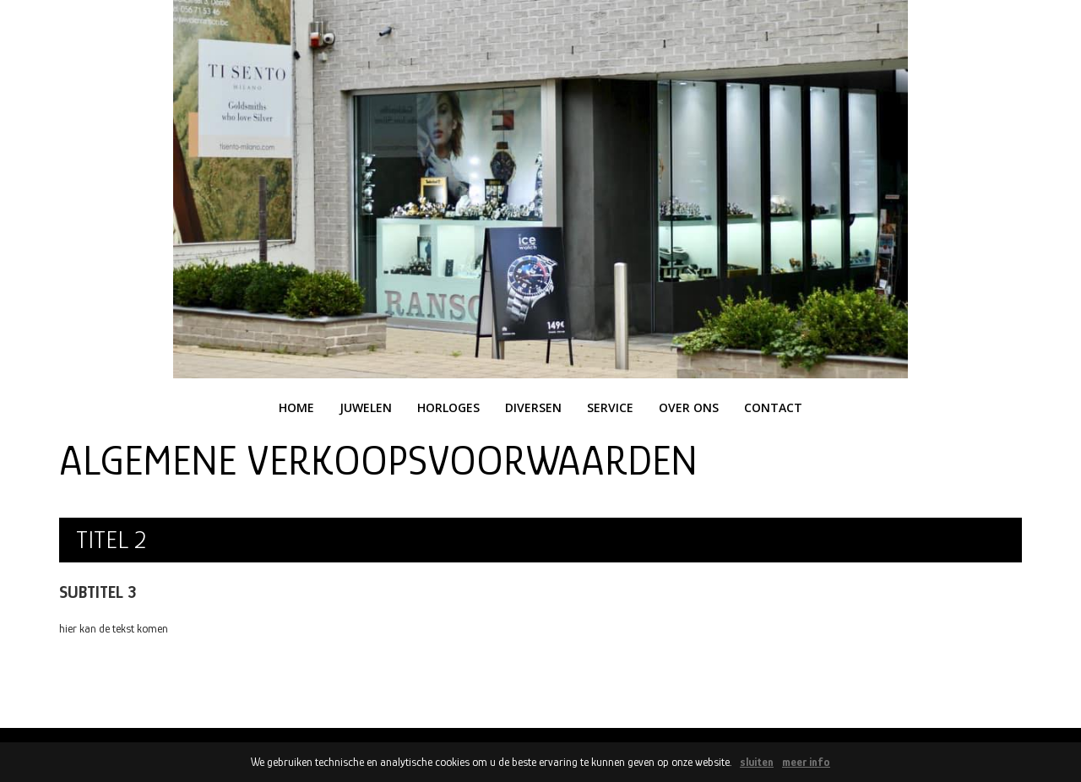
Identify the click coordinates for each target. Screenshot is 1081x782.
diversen (533, 407)
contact (773, 407)
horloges (448, 407)
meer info (806, 761)
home (296, 407)
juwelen (366, 407)
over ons (689, 407)
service (610, 407)
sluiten (757, 761)
